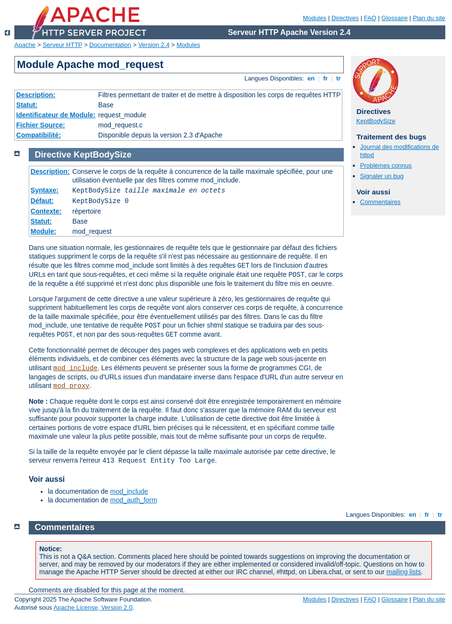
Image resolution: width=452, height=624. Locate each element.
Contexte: (46, 211)
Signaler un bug (382, 176)
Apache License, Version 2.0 (93, 607)
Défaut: (42, 200)
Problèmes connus (386, 165)
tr (339, 78)
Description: (36, 95)
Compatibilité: (38, 135)
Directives (345, 18)
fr (325, 78)
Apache (24, 44)
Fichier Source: (40, 125)
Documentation (110, 44)
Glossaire (395, 18)
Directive (53, 154)
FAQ (370, 18)
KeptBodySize (376, 121)
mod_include (75, 368)
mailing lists (403, 572)
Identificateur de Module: (56, 115)
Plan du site (429, 18)
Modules (314, 18)
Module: (43, 231)
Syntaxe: (44, 190)
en (310, 78)
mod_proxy (71, 386)
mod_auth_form (133, 500)
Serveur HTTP (62, 44)
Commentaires (380, 201)
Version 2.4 (154, 44)
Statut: (26, 105)
